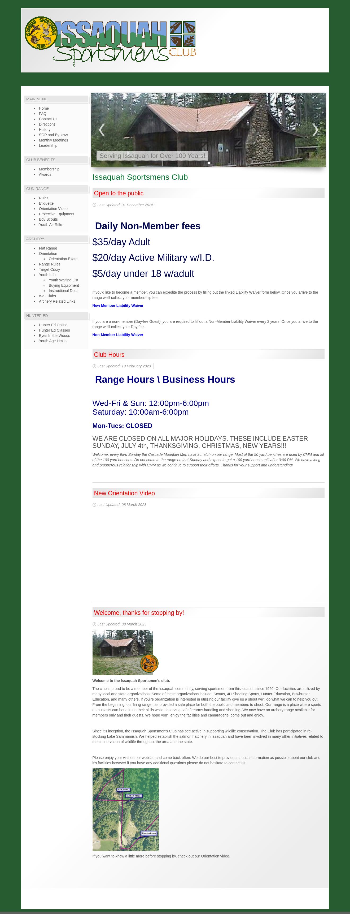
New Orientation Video (124, 493)
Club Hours (109, 354)
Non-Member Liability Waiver (118, 335)
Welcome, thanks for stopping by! (139, 612)
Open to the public (119, 193)
